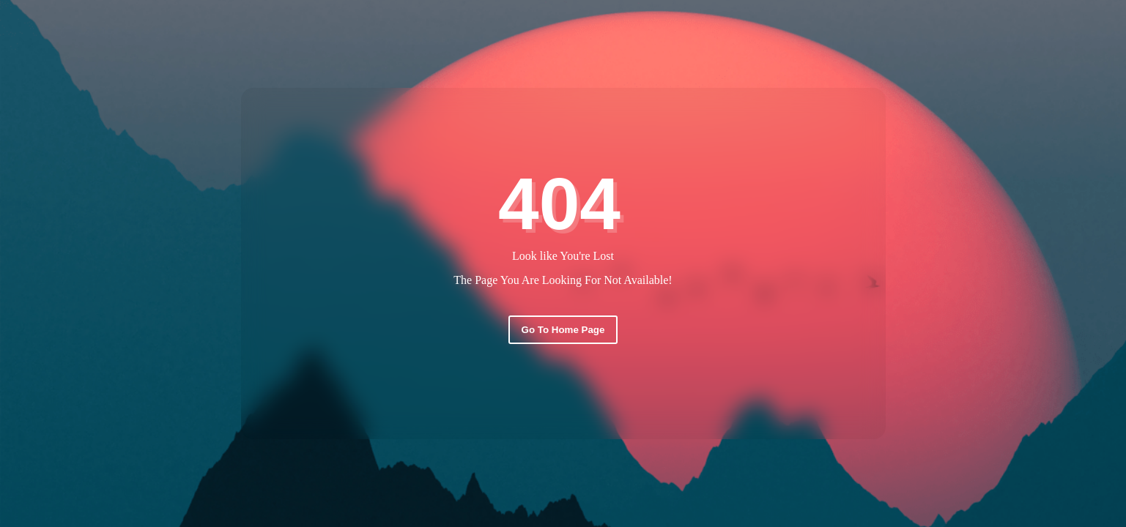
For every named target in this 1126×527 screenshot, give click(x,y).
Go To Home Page (563, 329)
